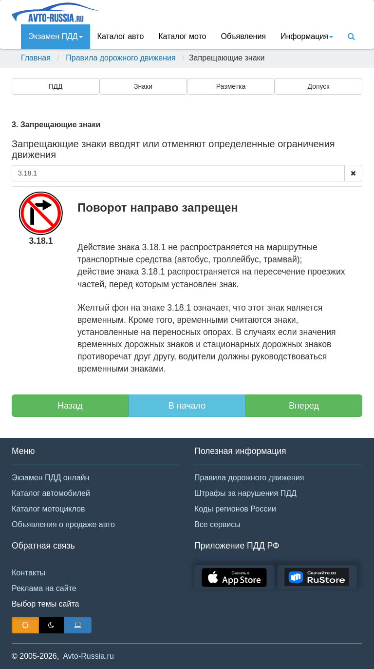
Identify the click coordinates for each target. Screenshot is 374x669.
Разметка (231, 86)
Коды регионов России (235, 509)
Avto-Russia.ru (88, 656)
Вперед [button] (304, 406)
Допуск (319, 86)
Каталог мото (182, 36)
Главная (36, 58)
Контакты (28, 573)
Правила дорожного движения (120, 58)
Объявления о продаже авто (63, 524)
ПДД (55, 86)
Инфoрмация (306, 36)
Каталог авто (120, 36)
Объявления (243, 36)
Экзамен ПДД (55, 36)
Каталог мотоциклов (48, 509)
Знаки (143, 86)
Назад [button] (70, 406)
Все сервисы (217, 524)
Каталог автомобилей (51, 493)
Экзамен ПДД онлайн (50, 477)
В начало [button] (187, 406)
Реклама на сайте (44, 588)
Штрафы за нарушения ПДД (245, 493)
